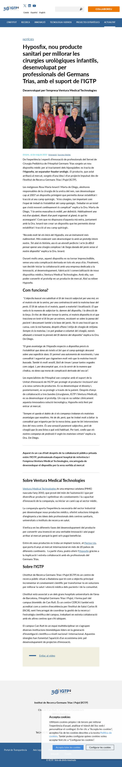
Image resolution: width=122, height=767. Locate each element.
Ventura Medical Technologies (40, 488)
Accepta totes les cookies (68, 747)
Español (34, 12)
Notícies (28, 39)
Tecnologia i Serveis (61, 22)
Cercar (81, 9)
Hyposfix (84, 550)
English (42, 12)
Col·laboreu (104, 9)
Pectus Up (90, 542)
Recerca (25, 22)
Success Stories (64, 154)
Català (26, 12)
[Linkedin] (29, 5)
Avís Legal (37, 750)
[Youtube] (34, 6)
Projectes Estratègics (88, 22)
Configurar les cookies (100, 747)
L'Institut (12, 22)
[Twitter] (25, 5)
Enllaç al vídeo (47, 655)
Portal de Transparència (15, 750)
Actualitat (109, 22)
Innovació (39, 22)
